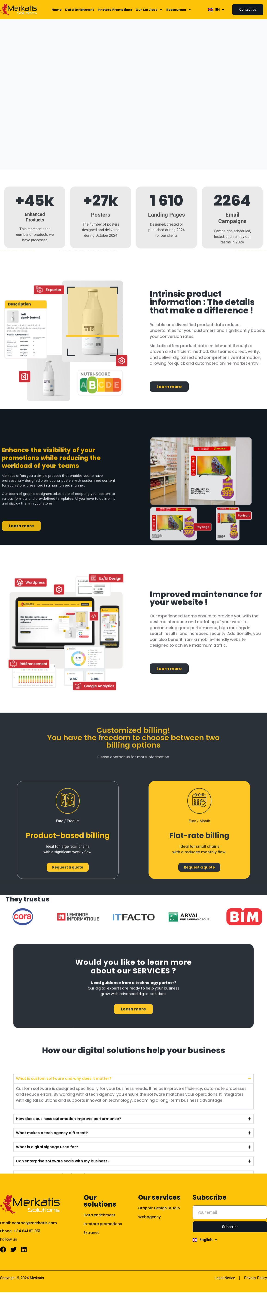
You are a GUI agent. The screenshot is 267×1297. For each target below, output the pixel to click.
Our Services (149, 10)
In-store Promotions (115, 9)
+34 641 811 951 (26, 1231)
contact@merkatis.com (34, 1223)
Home (56, 9)
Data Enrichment (79, 9)
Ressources (178, 10)
